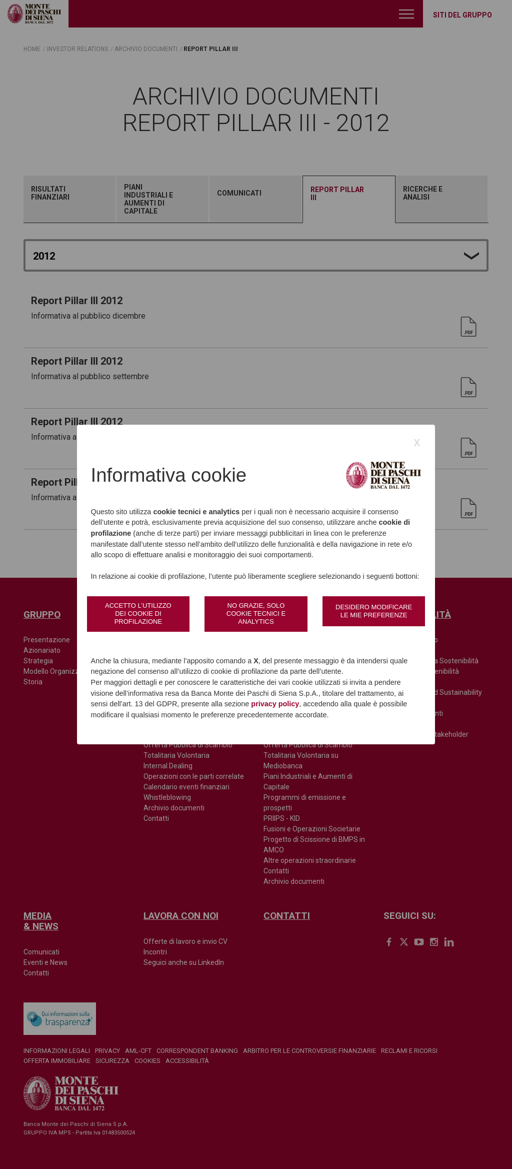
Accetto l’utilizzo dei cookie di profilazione (138, 614)
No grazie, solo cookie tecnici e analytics (256, 614)
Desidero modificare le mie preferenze (374, 611)
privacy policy (275, 704)
